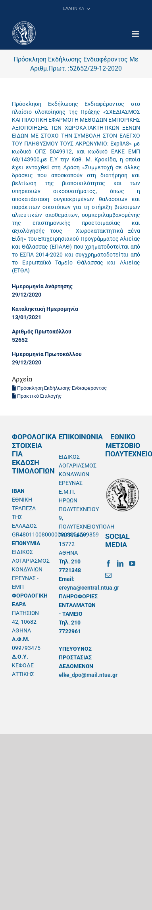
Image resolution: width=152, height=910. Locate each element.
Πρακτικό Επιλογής (37, 396)
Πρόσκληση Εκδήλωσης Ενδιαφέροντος (59, 388)
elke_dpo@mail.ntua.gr (88, 675)
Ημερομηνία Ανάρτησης (42, 286)
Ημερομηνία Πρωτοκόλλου (47, 354)
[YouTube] (132, 563)
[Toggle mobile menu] (136, 34)
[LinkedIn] (120, 563)
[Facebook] (108, 563)
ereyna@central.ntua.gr (89, 587)
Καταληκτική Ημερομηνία (45, 309)
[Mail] (108, 575)
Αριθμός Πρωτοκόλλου (41, 331)
